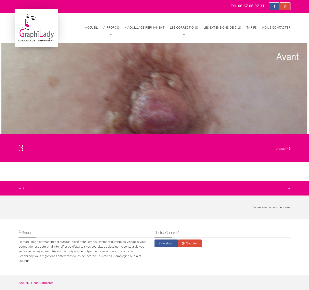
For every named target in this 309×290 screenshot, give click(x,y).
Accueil (91, 27)
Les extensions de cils (222, 27)
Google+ (190, 243)
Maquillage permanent (145, 27)
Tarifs (252, 27)
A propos (111, 27)
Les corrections (184, 27)
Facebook (166, 243)
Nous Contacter (276, 27)
